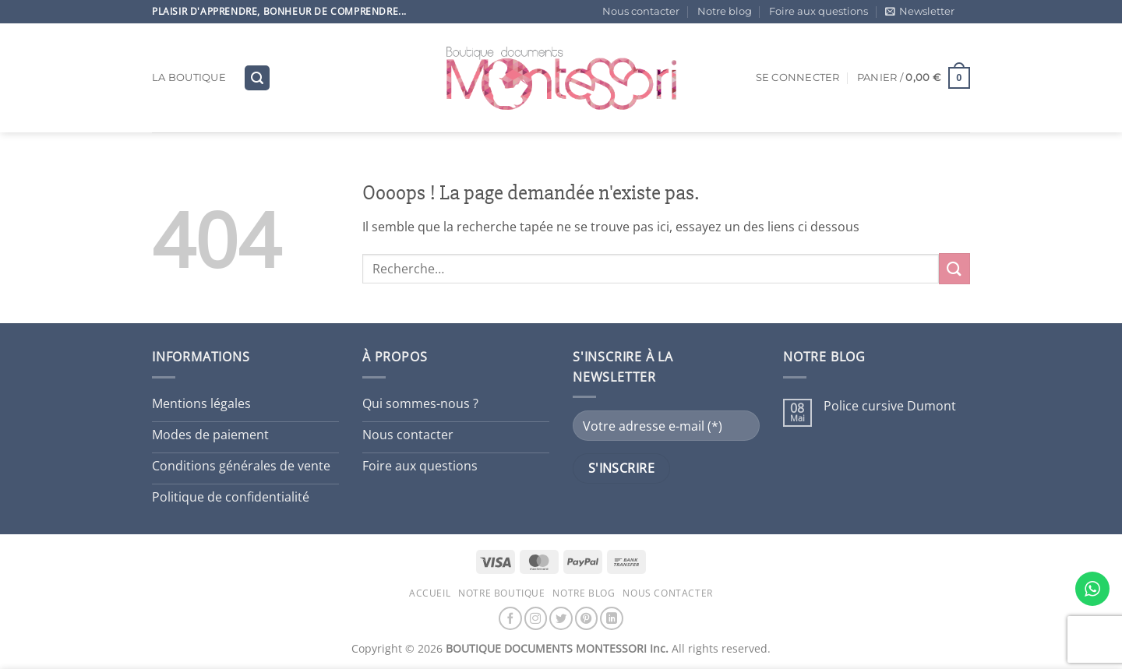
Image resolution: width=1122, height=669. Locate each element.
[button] (919, 12)
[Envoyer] (954, 268)
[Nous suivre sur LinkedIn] (611, 618)
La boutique (189, 77)
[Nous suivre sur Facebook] (510, 618)
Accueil (429, 593)
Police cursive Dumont (890, 406)
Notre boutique (501, 593)
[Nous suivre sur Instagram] (536, 618)
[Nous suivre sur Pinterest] (586, 618)
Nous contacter (640, 11)
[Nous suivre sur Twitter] (561, 618)
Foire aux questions (818, 11)
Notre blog (724, 11)
